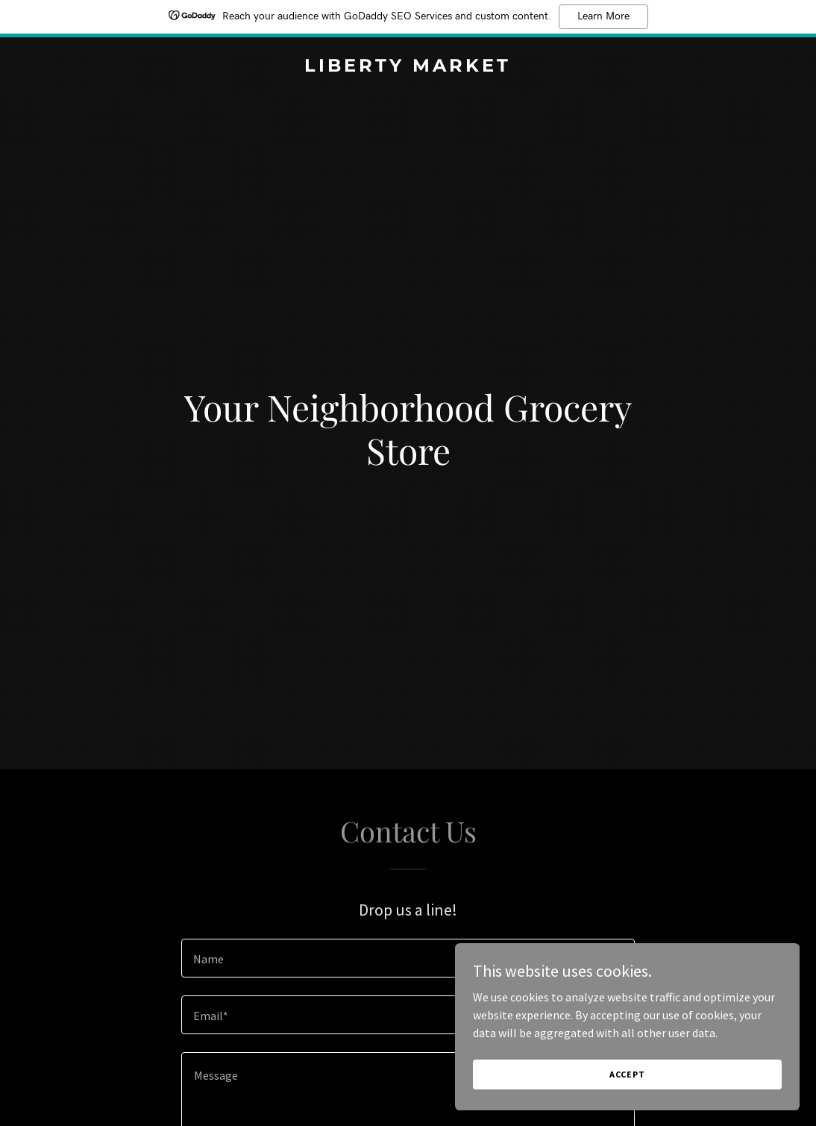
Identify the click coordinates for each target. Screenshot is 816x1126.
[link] (407, 67)
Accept (649, 1072)
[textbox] (408, 958)
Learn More (603, 16)
